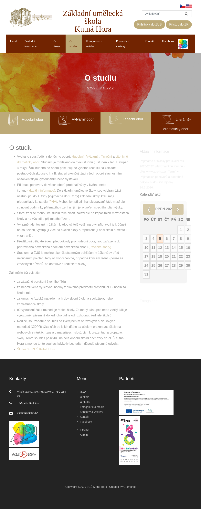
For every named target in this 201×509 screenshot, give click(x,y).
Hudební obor (25, 120)
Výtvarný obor (75, 119)
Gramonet (129, 486)
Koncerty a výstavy (122, 44)
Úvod (13, 41)
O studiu (73, 44)
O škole (57, 44)
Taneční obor (125, 119)
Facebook (168, 41)
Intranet (83, 429)
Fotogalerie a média (94, 44)
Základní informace (31, 44)
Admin (82, 434)
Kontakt (149, 41)
